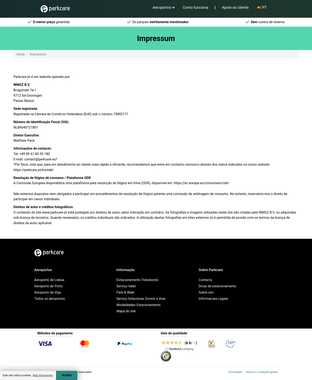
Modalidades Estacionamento (139, 305)
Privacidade (235, 372)
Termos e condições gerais (261, 372)
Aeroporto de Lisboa (49, 280)
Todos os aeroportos (49, 299)
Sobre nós (206, 292)
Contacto (205, 280)
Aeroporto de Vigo (47, 292)
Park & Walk (125, 292)
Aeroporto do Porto (48, 286)
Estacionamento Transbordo (137, 280)
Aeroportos (162, 7)
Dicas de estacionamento (217, 286)
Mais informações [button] (43, 375)
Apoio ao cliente (235, 7)
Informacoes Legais (213, 299)
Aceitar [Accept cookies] (67, 375)
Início (21, 54)
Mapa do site (126, 311)
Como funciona (195, 7)
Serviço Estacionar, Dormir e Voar (141, 299)
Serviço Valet (126, 286)
